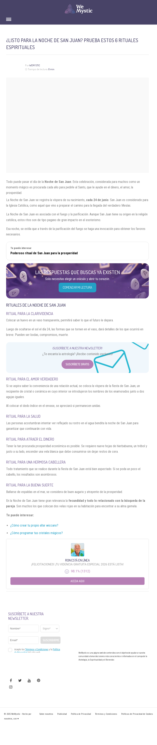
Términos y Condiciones (106, 714)
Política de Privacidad (81, 714)
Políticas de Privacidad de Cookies (137, 714)
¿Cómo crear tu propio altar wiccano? (34, 525)
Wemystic (34, 65)
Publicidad (62, 714)
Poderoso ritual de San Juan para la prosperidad (44, 253)
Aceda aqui (77, 581)
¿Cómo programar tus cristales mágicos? (36, 533)
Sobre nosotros (46, 714)
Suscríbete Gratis (77, 364)
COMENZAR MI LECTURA (77, 287)
